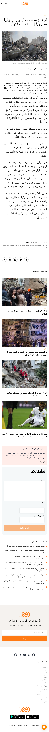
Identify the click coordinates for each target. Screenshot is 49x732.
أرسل (24, 639)
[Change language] (4, 3)
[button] (44, 727)
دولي (45, 15)
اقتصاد (45, 667)
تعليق (42, 479)
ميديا (45, 675)
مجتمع (45, 670)
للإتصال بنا (44, 699)
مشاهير (45, 680)
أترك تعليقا (24, 528)
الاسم (41, 506)
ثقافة (45, 672)
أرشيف (45, 702)
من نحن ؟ (44, 689)
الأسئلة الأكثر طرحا (42, 692)
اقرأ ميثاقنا (41, 462)
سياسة (45, 665)
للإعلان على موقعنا (42, 694)
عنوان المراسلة (38, 516)
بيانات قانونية (43, 697)
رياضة (45, 677)
